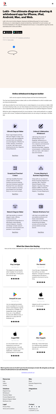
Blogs (30, 381)
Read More (15, 155)
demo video (11, 39)
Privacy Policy (6, 406)
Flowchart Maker (7, 395)
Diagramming (6, 391)
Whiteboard (6, 393)
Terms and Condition (8, 408)
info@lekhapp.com (33, 408)
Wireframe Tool (7, 401)
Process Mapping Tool (9, 397)
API (29, 391)
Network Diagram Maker (9, 399)
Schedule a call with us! (24, 37)
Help (4, 381)
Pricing (31, 385)
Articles (5, 385)
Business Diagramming (35, 383)
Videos (4, 383)
